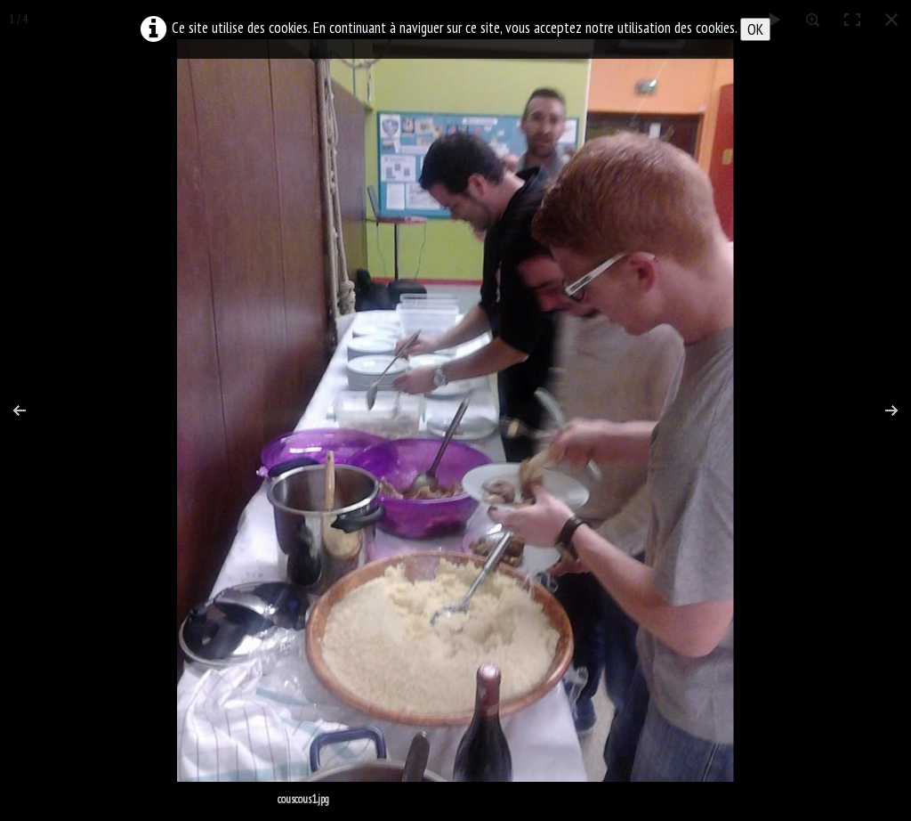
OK (755, 29)
